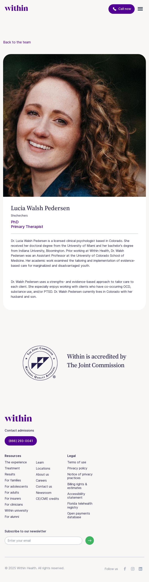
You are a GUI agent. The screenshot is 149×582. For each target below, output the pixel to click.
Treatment (12, 468)
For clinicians (14, 504)
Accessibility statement (76, 495)
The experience (16, 462)
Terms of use (76, 462)
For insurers (13, 498)
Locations (43, 468)
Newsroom (43, 493)
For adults (12, 492)
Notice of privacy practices (80, 476)
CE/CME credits (47, 499)
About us (42, 474)
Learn (40, 462)
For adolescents (16, 486)
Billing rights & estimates (77, 486)
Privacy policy (77, 468)
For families (13, 480)
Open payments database (78, 515)
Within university (16, 510)
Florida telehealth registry (79, 505)
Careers (41, 480)
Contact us (44, 486)
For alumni (12, 517)
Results (10, 474)
